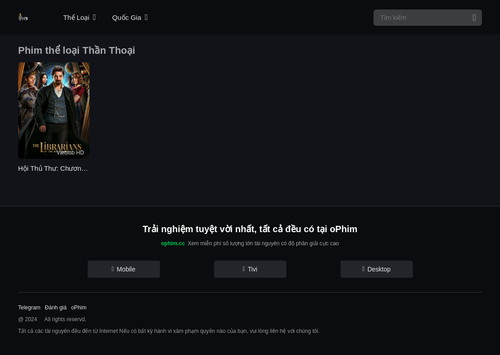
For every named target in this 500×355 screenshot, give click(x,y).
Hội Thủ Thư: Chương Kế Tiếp (53, 168)
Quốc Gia (130, 17)
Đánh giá (55, 307)
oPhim (78, 307)
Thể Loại (79, 17)
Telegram (29, 307)
